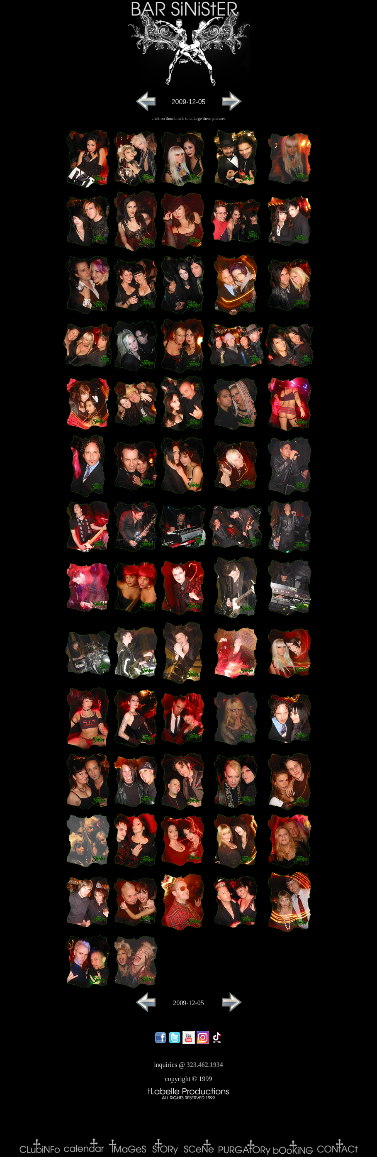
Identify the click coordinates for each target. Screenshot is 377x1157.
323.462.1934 (205, 1064)
